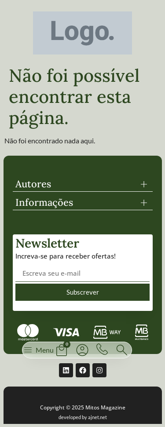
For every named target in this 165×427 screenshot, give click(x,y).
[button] (83, 184)
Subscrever (82, 292)
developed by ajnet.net (83, 417)
